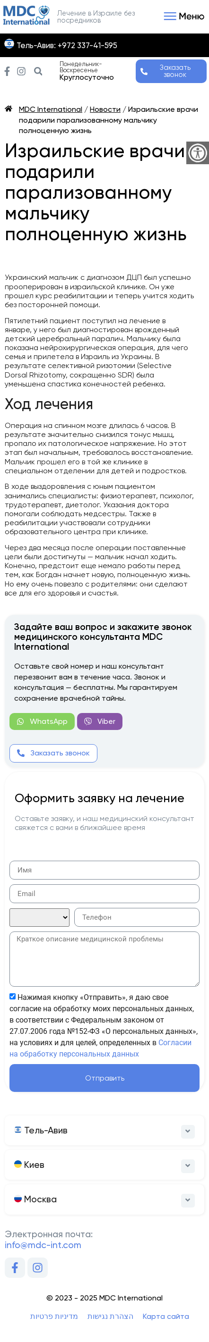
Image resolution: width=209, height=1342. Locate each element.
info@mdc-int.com (43, 1245)
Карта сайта (166, 1316)
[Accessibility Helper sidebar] (197, 153)
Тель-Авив (41, 1130)
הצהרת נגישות (110, 1316)
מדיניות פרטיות (54, 1316)
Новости (105, 109)
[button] (182, 17)
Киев (29, 1164)
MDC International (50, 109)
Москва (35, 1199)
